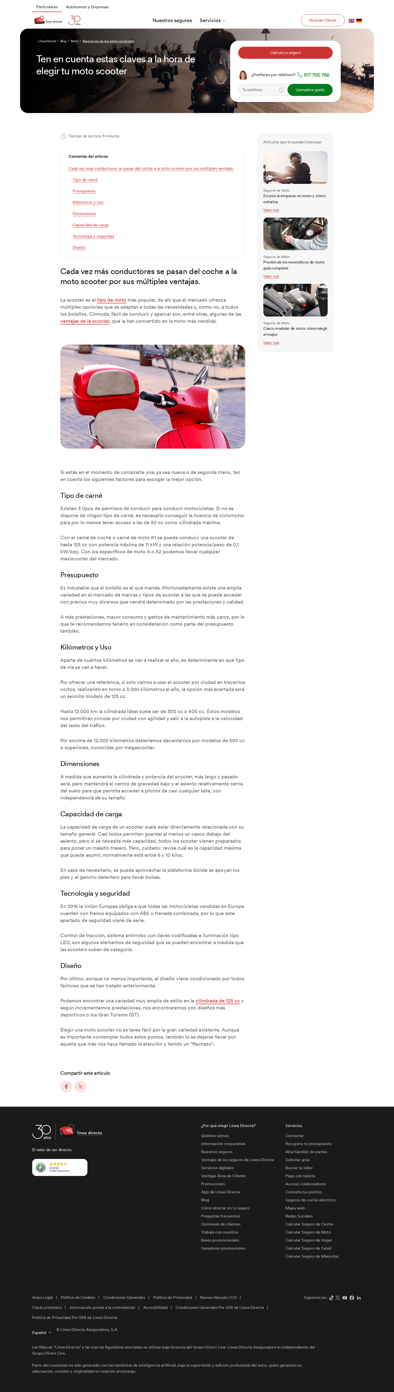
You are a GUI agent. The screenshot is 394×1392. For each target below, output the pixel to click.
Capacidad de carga (91, 225)
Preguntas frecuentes (220, 1216)
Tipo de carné (85, 179)
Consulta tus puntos (303, 1192)
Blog (205, 1200)
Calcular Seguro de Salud (308, 1248)
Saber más (271, 210)
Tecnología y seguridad (93, 236)
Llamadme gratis (310, 89)
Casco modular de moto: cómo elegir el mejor (295, 331)
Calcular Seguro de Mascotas (311, 1256)
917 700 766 (317, 75)
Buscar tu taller (299, 1167)
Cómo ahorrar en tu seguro (225, 1208)
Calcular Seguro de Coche (309, 1224)
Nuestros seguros (216, 1151)
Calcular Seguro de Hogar (308, 1240)
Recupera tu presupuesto (308, 1143)
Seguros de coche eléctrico (310, 1200)
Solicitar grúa (297, 1159)
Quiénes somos (215, 1135)
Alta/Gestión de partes (306, 1151)
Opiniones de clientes (220, 1224)
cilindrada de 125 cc (217, 1001)
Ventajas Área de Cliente (223, 1175)
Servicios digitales (217, 1167)
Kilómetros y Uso (88, 202)
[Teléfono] (276, 90)
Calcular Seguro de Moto (308, 1232)
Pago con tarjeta (300, 1175)
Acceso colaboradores (305, 1184)
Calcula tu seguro (285, 52)
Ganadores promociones (223, 1248)
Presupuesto (84, 191)
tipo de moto (111, 300)
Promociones (213, 1184)
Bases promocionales (220, 1240)
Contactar (294, 1135)
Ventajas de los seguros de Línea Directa (237, 1159)
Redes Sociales (299, 1216)
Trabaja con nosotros (219, 1232)
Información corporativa (223, 1143)
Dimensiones (84, 213)
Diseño (79, 247)
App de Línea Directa (220, 1192)
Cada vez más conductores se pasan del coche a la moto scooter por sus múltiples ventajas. (151, 168)
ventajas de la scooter (84, 321)
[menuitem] (47, 7)
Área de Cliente (322, 20)
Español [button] (39, 1332)
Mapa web (295, 1208)
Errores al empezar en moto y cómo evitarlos (294, 198)
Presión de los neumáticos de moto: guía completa (294, 265)
